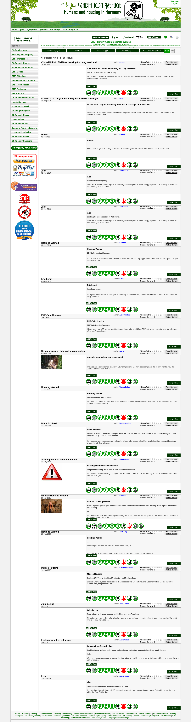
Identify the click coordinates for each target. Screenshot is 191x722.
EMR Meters (17, 72)
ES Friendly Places (20, 115)
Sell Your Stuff (18, 93)
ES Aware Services (20, 137)
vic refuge (55, 29)
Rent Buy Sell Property (22, 54)
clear (167, 51)
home (15, 29)
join (22, 29)
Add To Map (91, 86)
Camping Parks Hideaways (24, 128)
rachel (122, 351)
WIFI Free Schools (20, 85)
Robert (122, 134)
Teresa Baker (125, 387)
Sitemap (34, 714)
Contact (25, 714)
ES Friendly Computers (23, 67)
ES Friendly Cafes (20, 124)
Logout (174, 3)
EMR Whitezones (20, 59)
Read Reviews (171, 62)
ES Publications (19, 50)
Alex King (123, 532)
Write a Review (171, 64)
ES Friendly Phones (21, 63)
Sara (121, 98)
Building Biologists (21, 111)
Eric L (122, 279)
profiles (44, 29)
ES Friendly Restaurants (23, 98)
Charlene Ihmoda (126, 568)
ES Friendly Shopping (22, 141)
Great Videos (18, 119)
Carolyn (123, 243)
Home (17, 714)
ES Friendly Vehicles (21, 132)
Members (175, 1)
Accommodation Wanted (23, 80)
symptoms (32, 29)
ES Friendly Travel (20, 106)
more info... (173, 94)
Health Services (19, 102)
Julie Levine (124, 604)
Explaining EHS (70, 29)
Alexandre (124, 170)
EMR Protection (19, 89)
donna (122, 62)
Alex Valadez (125, 315)
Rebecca (123, 495)
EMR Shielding (19, 76)
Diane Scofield (125, 423)
